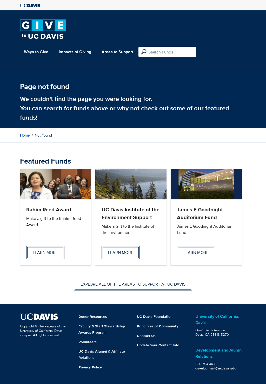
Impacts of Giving (75, 52)
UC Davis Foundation (154, 316)
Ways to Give (36, 52)
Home (25, 135)
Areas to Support (117, 52)
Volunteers (87, 342)
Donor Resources (92, 316)
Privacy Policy (90, 367)
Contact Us (146, 335)
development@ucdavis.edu (215, 368)
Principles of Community (157, 326)
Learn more (45, 252)
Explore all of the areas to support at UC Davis (133, 284)
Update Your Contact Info (158, 345)
